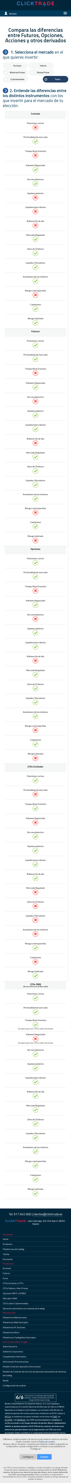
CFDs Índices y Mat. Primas (15, 1288)
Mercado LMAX (10, 1298)
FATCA (8, 1416)
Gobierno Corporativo (13, 1351)
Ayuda (5, 1380)
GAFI (55, 1416)
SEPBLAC (21, 1420)
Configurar (28, 1456)
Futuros (6, 1273)
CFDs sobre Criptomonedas (15, 1303)
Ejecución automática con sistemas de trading (24, 1308)
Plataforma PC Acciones (14, 1327)
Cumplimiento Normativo (14, 1356)
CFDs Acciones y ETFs (13, 1283)
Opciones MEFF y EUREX (14, 1293)
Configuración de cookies (14, 1385)
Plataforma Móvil (11, 1332)
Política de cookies (46, 1441)
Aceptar (44, 1456)
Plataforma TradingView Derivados (19, 1337)
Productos (7, 1244)
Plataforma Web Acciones (15, 1317)
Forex (5, 1278)
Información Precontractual (15, 1361)
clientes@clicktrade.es (47, 1214)
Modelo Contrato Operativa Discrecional (22, 1366)
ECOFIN (8, 1420)
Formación (8, 1259)
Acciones (7, 1268)
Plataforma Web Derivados (15, 1322)
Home (5, 1239)
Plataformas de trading (13, 1249)
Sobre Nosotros (10, 1346)
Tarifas (6, 1254)
